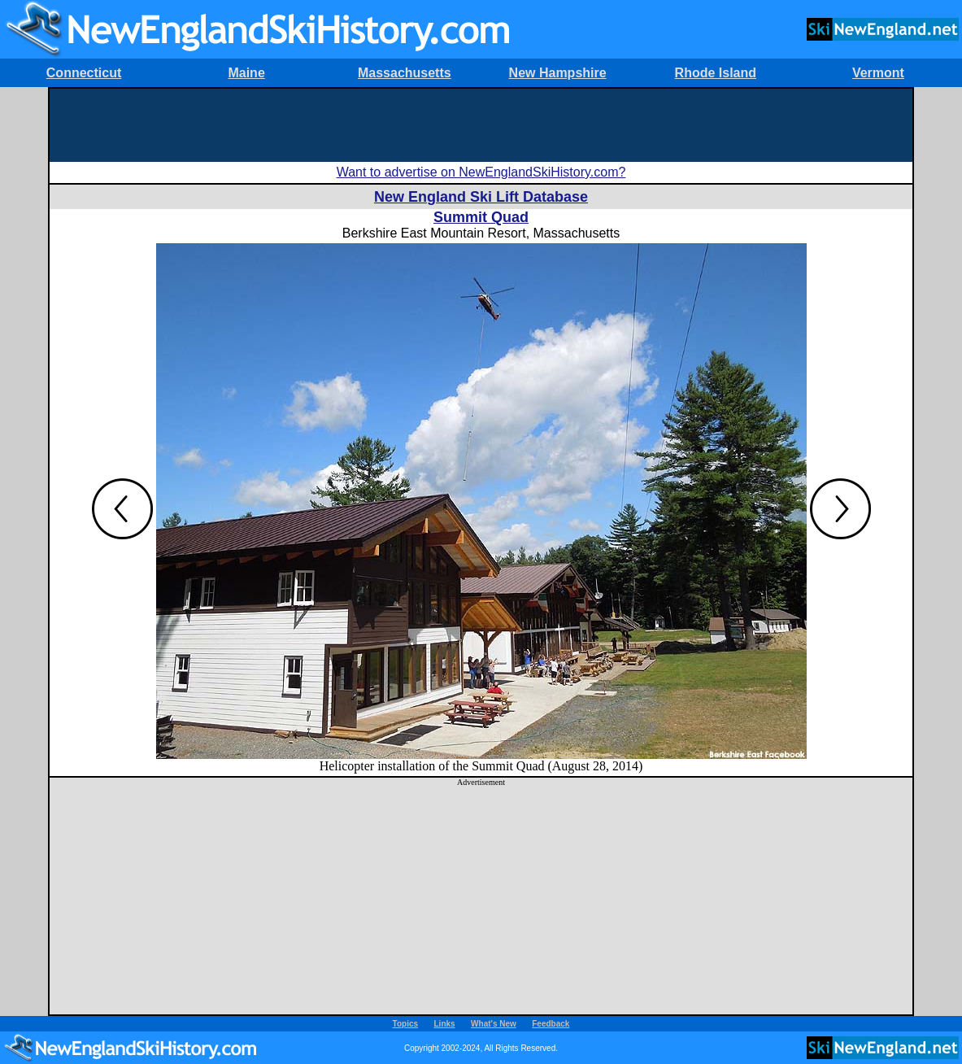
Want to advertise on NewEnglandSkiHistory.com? (481, 172)
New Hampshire (558, 73)
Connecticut (83, 73)
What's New (493, 1023)
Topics (405, 1023)
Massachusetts (404, 73)
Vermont (878, 73)
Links (444, 1023)
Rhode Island (715, 73)
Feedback (550, 1023)
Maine (246, 73)
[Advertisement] (481, 125)
